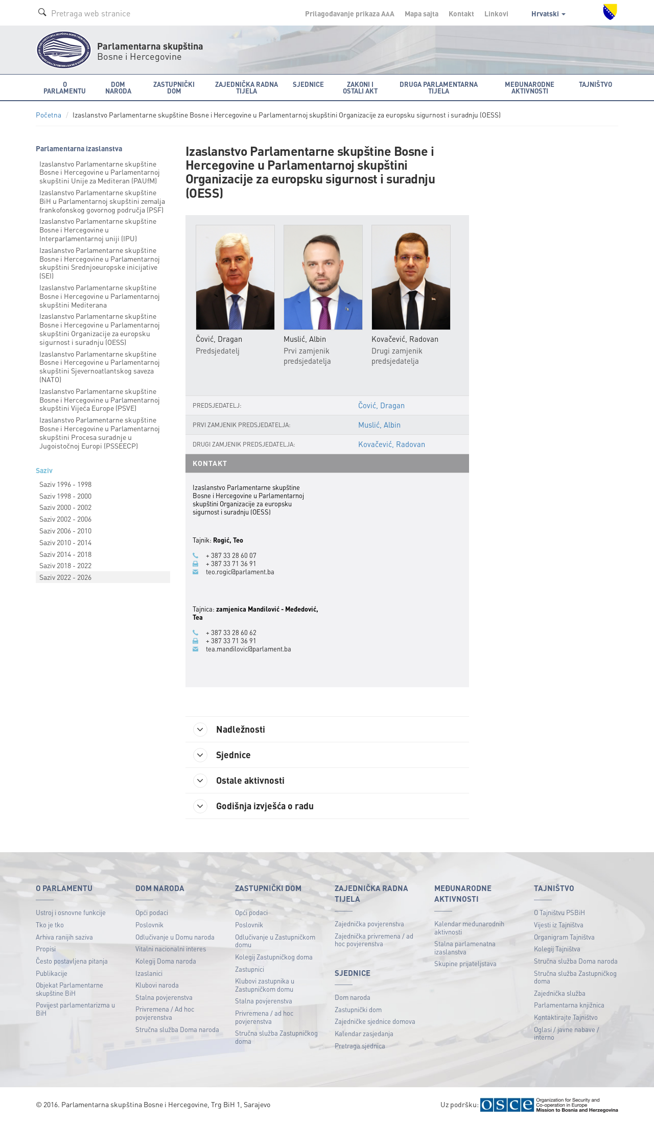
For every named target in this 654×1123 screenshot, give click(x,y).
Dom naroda (352, 997)
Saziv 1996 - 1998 (65, 483)
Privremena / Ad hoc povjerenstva (164, 1012)
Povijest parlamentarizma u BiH (75, 1008)
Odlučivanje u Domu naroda (175, 936)
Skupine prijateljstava (465, 963)
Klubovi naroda (157, 984)
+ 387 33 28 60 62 (231, 632)
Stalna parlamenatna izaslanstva (465, 947)
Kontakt (461, 13)
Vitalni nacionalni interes (170, 948)
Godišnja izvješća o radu (253, 806)
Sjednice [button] (308, 84)
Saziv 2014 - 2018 (65, 553)
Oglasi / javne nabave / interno (566, 1033)
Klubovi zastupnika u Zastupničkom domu (264, 984)
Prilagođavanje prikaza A (349, 13)
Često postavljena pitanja (72, 960)
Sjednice (222, 755)
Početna (48, 114)
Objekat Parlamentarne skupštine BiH (69, 988)
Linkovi (496, 13)
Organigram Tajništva (564, 936)
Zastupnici (249, 969)
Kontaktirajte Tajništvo (566, 1017)
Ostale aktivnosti (239, 781)
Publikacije (51, 973)
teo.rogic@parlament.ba (240, 572)
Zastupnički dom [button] (174, 87)
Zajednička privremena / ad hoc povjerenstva (374, 939)
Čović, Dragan (381, 405)
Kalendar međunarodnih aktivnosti (469, 927)
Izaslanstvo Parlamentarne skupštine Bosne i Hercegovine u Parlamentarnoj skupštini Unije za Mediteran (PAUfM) (99, 172)
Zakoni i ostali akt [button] (360, 87)
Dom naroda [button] (118, 87)
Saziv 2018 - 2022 (65, 565)
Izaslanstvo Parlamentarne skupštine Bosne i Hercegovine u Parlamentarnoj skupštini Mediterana (99, 296)
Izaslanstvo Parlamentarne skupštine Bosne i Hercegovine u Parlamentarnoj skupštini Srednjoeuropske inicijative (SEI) (99, 262)
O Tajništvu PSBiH (559, 912)
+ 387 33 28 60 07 (231, 555)
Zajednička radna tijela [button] (246, 87)
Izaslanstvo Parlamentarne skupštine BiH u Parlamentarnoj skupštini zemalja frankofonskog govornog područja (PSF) (102, 201)
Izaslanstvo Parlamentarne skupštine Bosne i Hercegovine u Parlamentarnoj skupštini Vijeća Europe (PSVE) (99, 399)
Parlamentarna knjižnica (569, 1004)
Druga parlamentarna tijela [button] (439, 87)
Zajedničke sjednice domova (375, 1021)
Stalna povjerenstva (164, 997)
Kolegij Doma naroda (165, 960)
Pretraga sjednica (360, 1045)
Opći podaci (151, 912)
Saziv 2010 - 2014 (65, 542)
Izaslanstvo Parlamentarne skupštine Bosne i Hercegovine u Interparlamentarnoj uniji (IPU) (97, 229)
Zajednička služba (560, 993)
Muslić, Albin (379, 424)
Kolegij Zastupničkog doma (274, 956)
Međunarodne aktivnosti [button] (529, 87)
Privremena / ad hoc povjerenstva (264, 1017)
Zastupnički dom (358, 1009)
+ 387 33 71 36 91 (231, 563)
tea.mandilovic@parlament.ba (248, 649)
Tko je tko (50, 924)
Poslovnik (149, 924)
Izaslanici (148, 973)
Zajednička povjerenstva (369, 923)
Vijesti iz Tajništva (558, 924)
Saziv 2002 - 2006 (65, 518)
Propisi (46, 948)
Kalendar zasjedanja (364, 1033)
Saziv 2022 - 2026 (65, 576)
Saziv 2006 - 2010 (65, 530)
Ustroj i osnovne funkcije (71, 912)
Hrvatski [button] (548, 13)
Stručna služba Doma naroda (177, 1029)
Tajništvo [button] (595, 84)
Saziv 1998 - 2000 (65, 495)
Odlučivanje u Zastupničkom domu (275, 940)
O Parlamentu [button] (64, 87)
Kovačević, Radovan (391, 444)
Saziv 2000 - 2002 (65, 506)
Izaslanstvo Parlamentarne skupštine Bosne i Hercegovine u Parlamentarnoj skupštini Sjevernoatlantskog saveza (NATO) (99, 366)
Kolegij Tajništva (557, 948)
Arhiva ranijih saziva (64, 936)
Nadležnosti (229, 729)
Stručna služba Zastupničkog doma (276, 1036)
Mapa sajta (421, 13)
